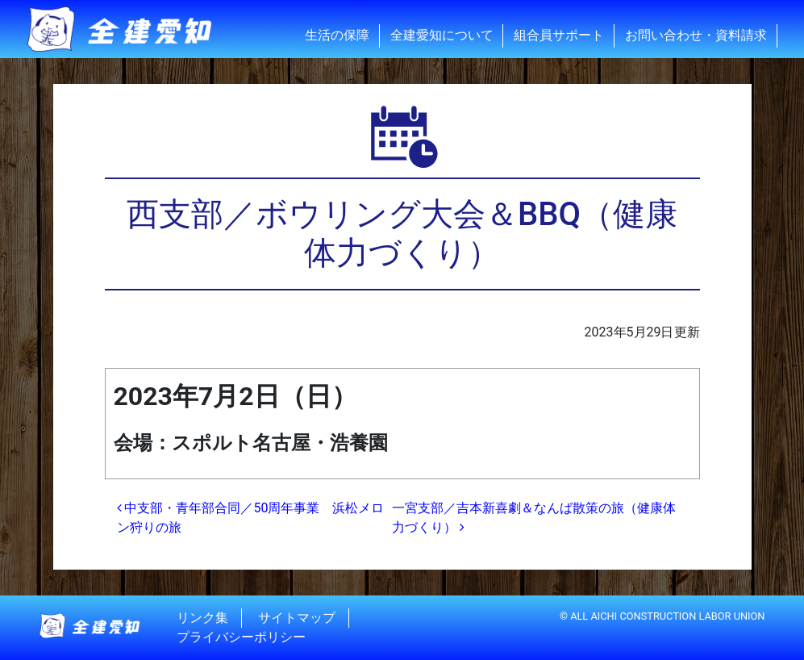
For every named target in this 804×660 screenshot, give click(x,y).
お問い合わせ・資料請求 (696, 35)
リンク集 (202, 617)
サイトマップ (296, 617)
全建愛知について (442, 35)
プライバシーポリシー (241, 637)
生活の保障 (337, 35)
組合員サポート (559, 35)
